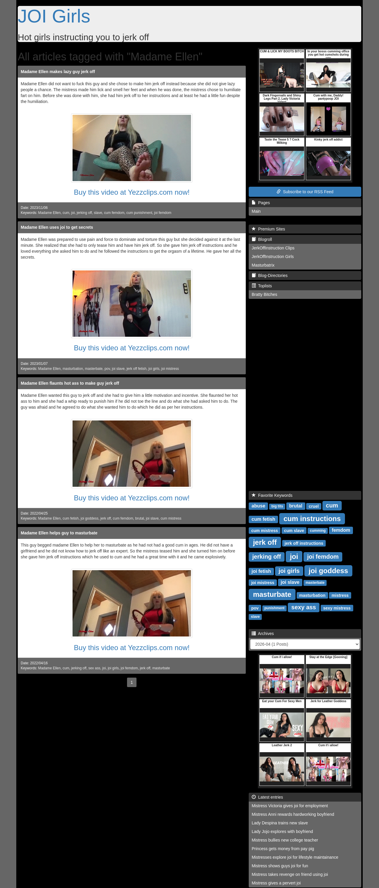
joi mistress (170, 369)
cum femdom (114, 213)
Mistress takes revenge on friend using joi (290, 874)
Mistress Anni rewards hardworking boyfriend (293, 814)
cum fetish (70, 518)
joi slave (118, 369)
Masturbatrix (263, 265)
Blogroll (262, 239)
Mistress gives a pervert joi (276, 883)
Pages (261, 202)
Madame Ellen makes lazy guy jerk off (58, 71)
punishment (274, 608)
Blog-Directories (270, 275)
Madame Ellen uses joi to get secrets (57, 227)
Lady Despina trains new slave (280, 823)
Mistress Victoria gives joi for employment (290, 805)
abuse (258, 505)
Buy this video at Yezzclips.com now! (132, 192)
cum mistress (170, 518)
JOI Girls (54, 16)
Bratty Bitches (264, 294)
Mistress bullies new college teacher (285, 840)
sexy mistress (337, 607)
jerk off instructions (304, 543)
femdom (341, 530)
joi (73, 213)
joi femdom (162, 213)
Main (256, 211)
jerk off (105, 518)
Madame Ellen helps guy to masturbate (59, 533)
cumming (318, 530)
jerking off (84, 213)
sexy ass (303, 607)
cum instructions (312, 518)
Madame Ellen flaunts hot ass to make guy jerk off (70, 383)
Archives (263, 633)
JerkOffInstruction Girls (273, 256)
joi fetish (261, 571)
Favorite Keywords (272, 495)
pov (107, 369)
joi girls (153, 369)
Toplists (262, 285)
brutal (139, 518)
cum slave (294, 530)
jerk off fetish (136, 369)
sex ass (94, 668)
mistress (340, 595)
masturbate (161, 668)
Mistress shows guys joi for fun (280, 865)
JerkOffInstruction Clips (273, 248)
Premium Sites (268, 229)
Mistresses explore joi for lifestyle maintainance (295, 857)
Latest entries (267, 797)
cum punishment (139, 213)
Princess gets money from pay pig (283, 848)
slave (98, 213)
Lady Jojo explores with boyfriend (282, 831)
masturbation (72, 369)
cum (65, 213)
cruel (314, 506)
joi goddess (89, 518)
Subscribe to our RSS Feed (305, 191)
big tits (277, 506)
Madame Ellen (49, 213)
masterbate (93, 369)
